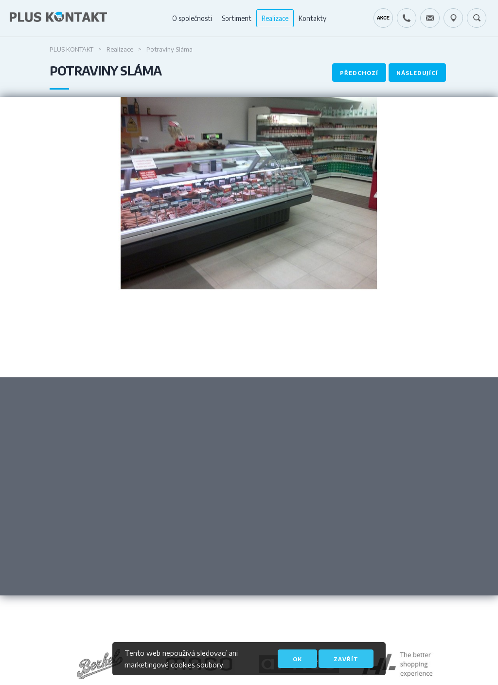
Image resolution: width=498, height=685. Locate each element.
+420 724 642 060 (406, 18)
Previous (124, 346)
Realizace (275, 18)
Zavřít (346, 659)
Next (373, 346)
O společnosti (192, 18)
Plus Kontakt (71, 49)
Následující (417, 73)
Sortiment (236, 18)
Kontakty (312, 18)
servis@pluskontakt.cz (430, 18)
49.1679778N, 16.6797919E (453, 18)
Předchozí (359, 73)
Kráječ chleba (383, 18)
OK (297, 659)
